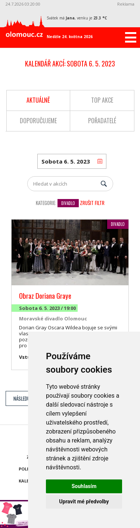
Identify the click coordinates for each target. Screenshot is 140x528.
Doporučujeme (38, 120)
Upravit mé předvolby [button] (84, 501)
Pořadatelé (102, 120)
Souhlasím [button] (84, 486)
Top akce (102, 100)
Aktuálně (38, 100)
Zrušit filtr (92, 202)
